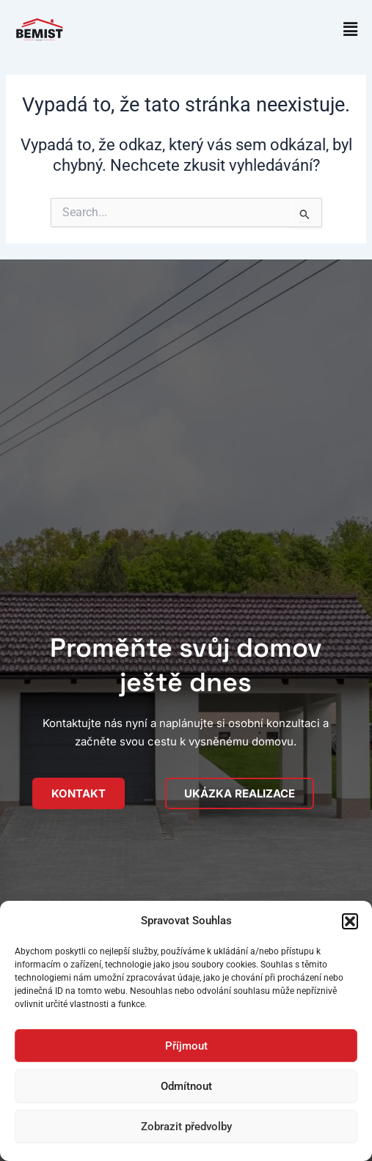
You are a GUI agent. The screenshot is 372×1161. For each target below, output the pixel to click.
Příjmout (186, 1046)
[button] (350, 921)
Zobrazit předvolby (186, 1126)
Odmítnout (186, 1086)
